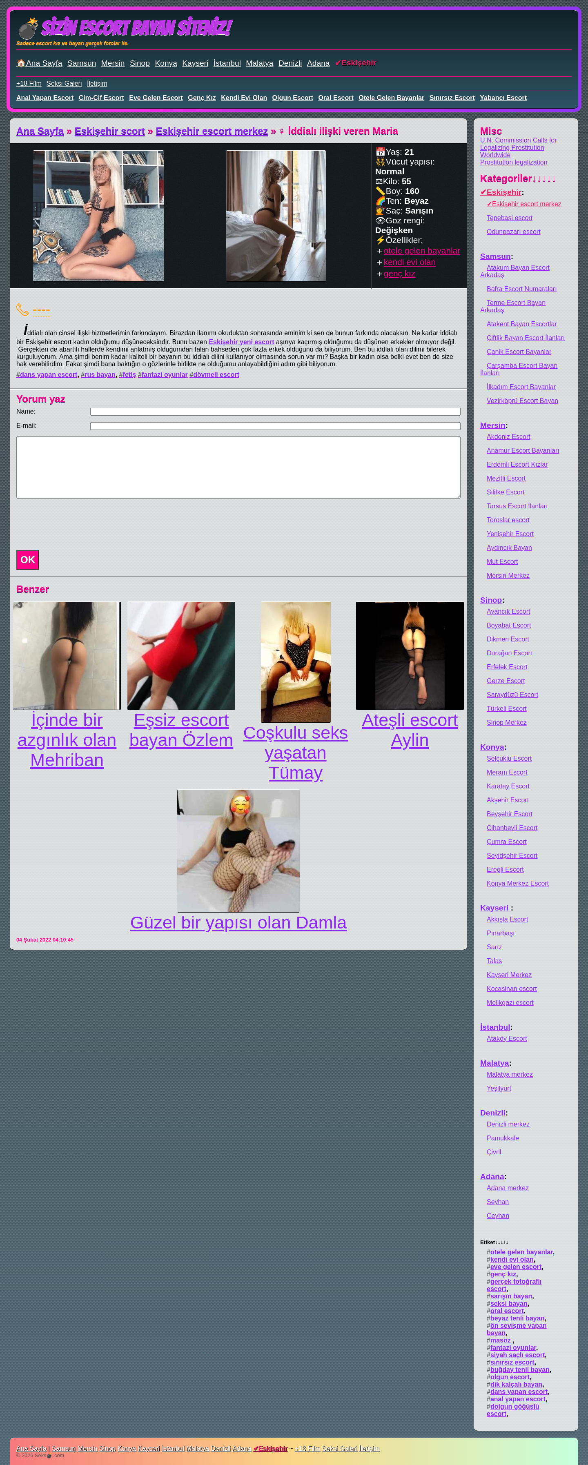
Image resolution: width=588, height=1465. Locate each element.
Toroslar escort (508, 520)
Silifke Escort (505, 492)
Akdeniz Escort (508, 436)
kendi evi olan (244, 97)
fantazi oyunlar (165, 374)
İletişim (97, 83)
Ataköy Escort (507, 1038)
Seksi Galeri (64, 83)
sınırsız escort (452, 97)
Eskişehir (358, 62)
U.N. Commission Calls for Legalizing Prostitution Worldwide (518, 147)
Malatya (259, 63)
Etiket (494, 1242)
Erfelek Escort (507, 666)
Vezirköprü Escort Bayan (522, 400)
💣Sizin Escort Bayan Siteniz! (123, 28)
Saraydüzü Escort (512, 694)
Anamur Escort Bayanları (523, 450)
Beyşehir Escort (509, 813)
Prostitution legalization (514, 162)
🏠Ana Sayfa (39, 63)
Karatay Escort (508, 786)
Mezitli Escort (506, 478)
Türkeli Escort (507, 708)
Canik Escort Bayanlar (519, 351)
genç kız (202, 97)
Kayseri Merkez (509, 974)
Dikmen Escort (508, 639)
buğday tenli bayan (520, 1369)
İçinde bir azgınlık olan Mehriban (67, 740)
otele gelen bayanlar (391, 97)
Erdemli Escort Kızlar (517, 464)
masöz (501, 1340)
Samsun (81, 63)
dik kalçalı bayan (516, 1384)
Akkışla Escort (507, 919)
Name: (26, 411)
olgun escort (292, 97)
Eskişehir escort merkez (212, 130)
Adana (318, 63)
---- (41, 309)
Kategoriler (518, 178)
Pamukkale (503, 1138)
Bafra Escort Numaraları (522, 288)
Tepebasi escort (509, 217)
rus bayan (100, 374)
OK (27, 559)
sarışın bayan (511, 1296)
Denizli (290, 63)
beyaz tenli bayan (517, 1318)
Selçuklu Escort (509, 758)
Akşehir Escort (508, 800)
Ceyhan (498, 1215)
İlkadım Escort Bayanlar (521, 386)
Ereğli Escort (505, 869)
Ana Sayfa (40, 130)
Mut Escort (502, 561)
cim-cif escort (101, 97)
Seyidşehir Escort (512, 855)
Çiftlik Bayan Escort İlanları (526, 337)
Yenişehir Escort (510, 533)
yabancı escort (503, 97)
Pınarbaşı (500, 933)
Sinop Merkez (507, 722)
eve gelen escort (156, 97)
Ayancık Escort (508, 611)
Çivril (494, 1152)
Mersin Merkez (508, 575)
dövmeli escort (216, 374)
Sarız (494, 947)
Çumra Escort (507, 841)
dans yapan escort (49, 374)
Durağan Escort (509, 653)
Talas (494, 960)
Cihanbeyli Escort (512, 827)
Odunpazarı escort (514, 231)
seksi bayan (509, 1303)
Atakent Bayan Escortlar (522, 324)
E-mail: (26, 425)
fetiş (129, 374)
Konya (166, 63)
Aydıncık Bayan (509, 547)
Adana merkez (508, 1187)
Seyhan (498, 1201)
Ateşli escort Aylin (410, 730)
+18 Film (29, 83)
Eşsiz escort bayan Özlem (181, 730)
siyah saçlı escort (517, 1354)
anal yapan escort (45, 97)
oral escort (336, 97)
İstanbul (227, 63)
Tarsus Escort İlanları (517, 506)
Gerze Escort (506, 680)
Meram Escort (507, 772)
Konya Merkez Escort (518, 883)
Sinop (140, 63)
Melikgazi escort (510, 1002)
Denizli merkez (508, 1124)
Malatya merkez (510, 1074)
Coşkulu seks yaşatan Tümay (295, 752)
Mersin (113, 63)
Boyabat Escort (509, 625)
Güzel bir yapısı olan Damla (238, 922)
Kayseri (195, 63)
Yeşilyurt (499, 1088)
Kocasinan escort (512, 988)
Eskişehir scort (110, 130)
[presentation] (75, 524)
